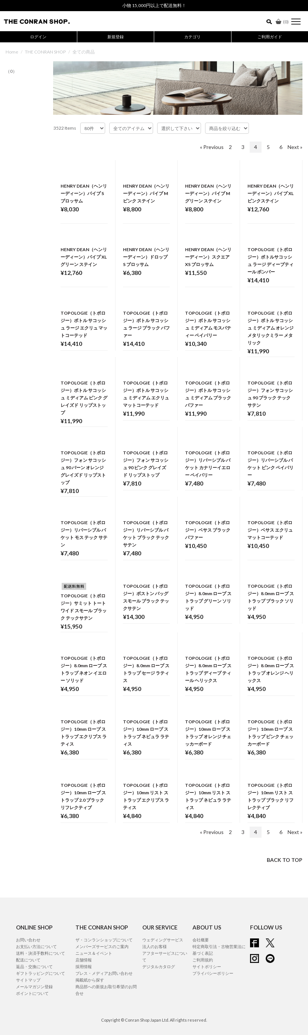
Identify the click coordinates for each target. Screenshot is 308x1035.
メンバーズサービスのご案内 (102, 946)
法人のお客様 (154, 946)
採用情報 (83, 966)
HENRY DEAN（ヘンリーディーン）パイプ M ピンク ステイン (146, 193)
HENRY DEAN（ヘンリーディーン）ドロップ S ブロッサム (146, 257)
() (282, 22)
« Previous (212, 147)
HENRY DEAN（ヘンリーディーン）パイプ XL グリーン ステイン (84, 257)
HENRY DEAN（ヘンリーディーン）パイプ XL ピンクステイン (270, 193)
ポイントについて (32, 993)
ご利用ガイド (269, 36)
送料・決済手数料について (40, 953)
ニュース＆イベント (93, 953)
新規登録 (115, 36)
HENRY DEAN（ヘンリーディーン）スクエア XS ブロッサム (208, 257)
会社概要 (200, 939)
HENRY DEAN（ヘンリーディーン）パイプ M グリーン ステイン (208, 193)
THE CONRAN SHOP (45, 52)
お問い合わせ (28, 939)
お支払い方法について (36, 946)
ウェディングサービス (162, 939)
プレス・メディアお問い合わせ (104, 973)
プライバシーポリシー (212, 973)
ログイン (38, 36)
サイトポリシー (206, 966)
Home (12, 52)
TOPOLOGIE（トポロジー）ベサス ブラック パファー (207, 530)
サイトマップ (28, 979)
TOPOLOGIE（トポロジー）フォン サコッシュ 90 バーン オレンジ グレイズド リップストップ (83, 467)
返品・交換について (34, 966)
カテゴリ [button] (192, 36)
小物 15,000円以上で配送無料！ (154, 5)
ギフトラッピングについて (40, 973)
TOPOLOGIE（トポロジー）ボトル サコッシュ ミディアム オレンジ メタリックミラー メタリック (270, 327)
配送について (28, 959)
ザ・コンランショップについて (104, 939)
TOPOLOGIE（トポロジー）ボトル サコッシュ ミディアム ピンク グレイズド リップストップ (84, 397)
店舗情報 (83, 959)
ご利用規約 (202, 959)
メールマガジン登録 (34, 986)
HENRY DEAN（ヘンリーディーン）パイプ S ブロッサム (84, 193)
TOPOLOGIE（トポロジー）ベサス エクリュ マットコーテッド (270, 530)
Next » (295, 147)
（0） (11, 71)
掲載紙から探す (89, 979)
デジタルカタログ (158, 966)
